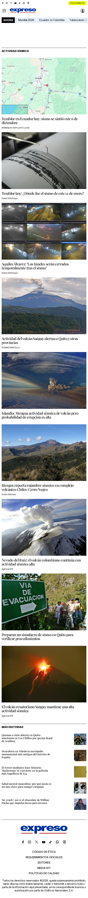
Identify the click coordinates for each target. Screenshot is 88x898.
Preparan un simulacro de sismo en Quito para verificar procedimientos (37, 636)
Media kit (44, 867)
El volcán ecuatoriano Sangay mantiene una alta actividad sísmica (38, 708)
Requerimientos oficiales (44, 857)
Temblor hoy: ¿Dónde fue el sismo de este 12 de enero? (43, 193)
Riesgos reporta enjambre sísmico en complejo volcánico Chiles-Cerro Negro (38, 487)
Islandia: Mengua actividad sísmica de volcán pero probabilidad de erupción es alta (40, 415)
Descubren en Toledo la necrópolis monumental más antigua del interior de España (26, 754)
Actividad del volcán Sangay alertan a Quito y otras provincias (40, 340)
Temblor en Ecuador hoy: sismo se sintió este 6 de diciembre (40, 120)
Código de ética (44, 851)
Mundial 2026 (26, 20)
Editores (44, 862)
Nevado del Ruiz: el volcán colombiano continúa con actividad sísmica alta (41, 562)
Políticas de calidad (44, 873)
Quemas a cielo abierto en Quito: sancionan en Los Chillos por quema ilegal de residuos (27, 738)
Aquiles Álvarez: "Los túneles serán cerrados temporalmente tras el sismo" (35, 265)
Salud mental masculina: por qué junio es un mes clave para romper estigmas (26, 785)
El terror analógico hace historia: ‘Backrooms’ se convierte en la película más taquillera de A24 (25, 770)
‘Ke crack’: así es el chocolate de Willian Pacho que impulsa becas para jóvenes (25, 801)
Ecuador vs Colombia (51, 20)
